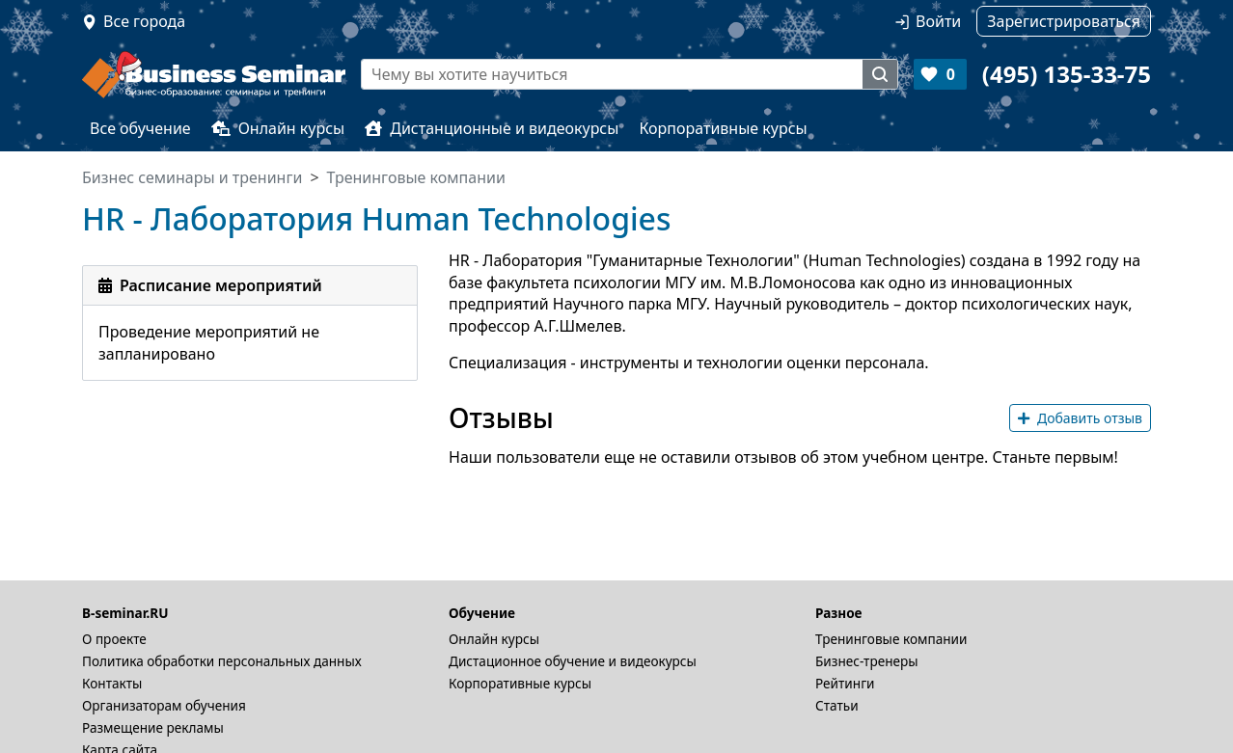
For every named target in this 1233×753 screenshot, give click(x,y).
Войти (938, 21)
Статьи (837, 705)
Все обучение (140, 128)
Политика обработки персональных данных (222, 661)
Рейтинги (845, 683)
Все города (144, 21)
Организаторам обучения (164, 705)
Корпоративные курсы (723, 128)
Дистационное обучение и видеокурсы (573, 661)
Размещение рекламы (153, 727)
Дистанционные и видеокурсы (491, 128)
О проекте (114, 639)
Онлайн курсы (278, 128)
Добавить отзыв (1080, 418)
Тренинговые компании (891, 639)
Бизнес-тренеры (866, 661)
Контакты (112, 683)
